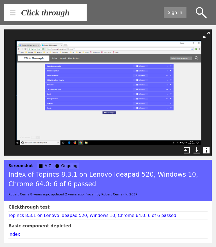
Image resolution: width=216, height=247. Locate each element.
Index (14, 234)
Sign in (175, 12)
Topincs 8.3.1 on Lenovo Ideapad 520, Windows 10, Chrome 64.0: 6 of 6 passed (92, 215)
